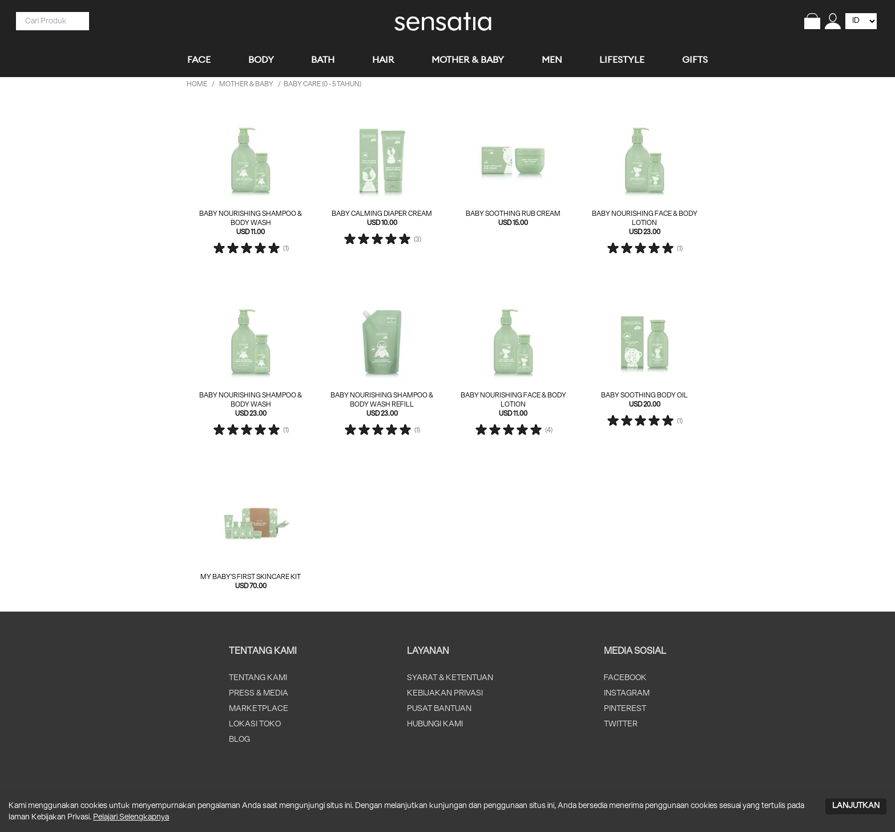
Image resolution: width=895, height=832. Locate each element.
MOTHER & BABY (246, 84)
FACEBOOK (625, 678)
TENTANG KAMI (258, 678)
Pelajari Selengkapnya (131, 817)
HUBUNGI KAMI (435, 724)
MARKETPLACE (258, 709)
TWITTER (621, 724)
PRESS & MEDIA (258, 693)
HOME (197, 84)
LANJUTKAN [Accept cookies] (856, 806)
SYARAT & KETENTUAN (450, 678)
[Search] (48, 21)
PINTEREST (625, 709)
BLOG (239, 739)
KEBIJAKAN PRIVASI (445, 693)
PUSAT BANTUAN (439, 709)
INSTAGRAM (627, 693)
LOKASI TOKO (255, 724)
